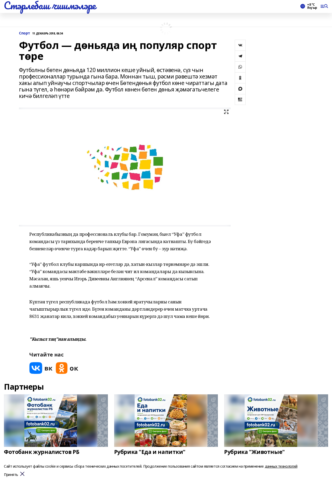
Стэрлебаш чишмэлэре (50, 5)
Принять (11, 475)
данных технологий (281, 466)
